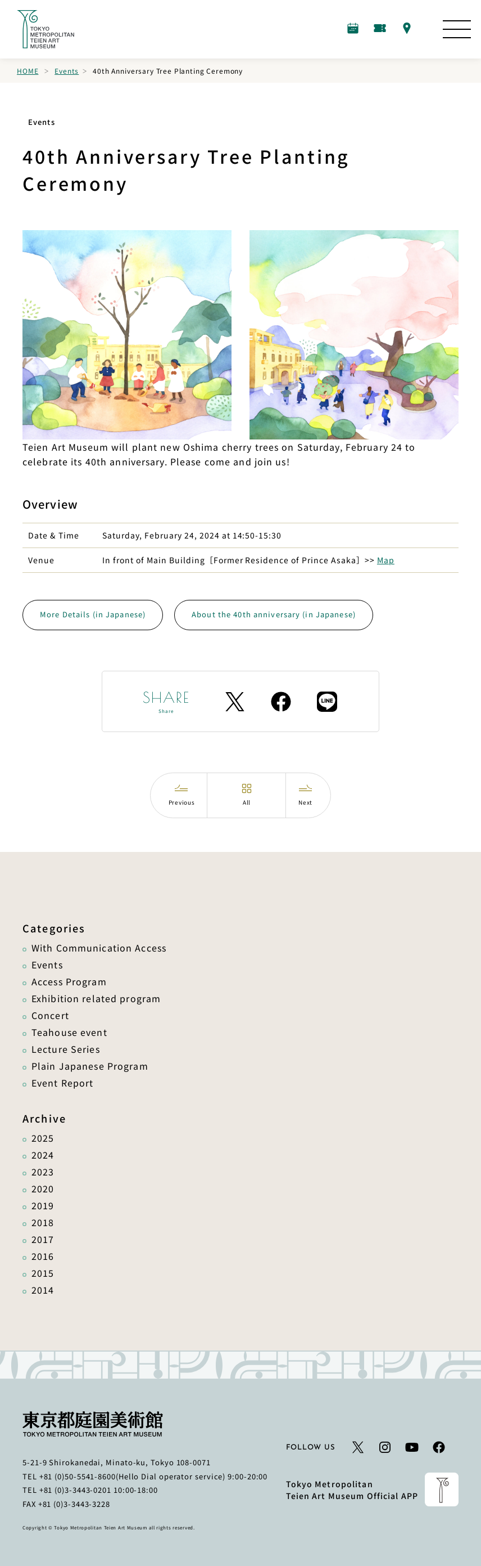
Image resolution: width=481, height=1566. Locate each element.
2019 (42, 1205)
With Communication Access (98, 947)
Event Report (62, 1082)
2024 (42, 1154)
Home (27, 70)
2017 (42, 1239)
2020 (42, 1188)
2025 (42, 1138)
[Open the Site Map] (457, 29)
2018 (42, 1222)
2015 (42, 1273)
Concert (50, 1015)
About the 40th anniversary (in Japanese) (274, 614)
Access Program (69, 981)
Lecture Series (65, 1049)
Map (385, 560)
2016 (42, 1256)
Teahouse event (69, 1032)
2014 (42, 1289)
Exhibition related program (96, 998)
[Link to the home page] (45, 29)
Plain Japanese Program (89, 1066)
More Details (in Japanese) (93, 614)
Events (67, 70)
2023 (42, 1171)
